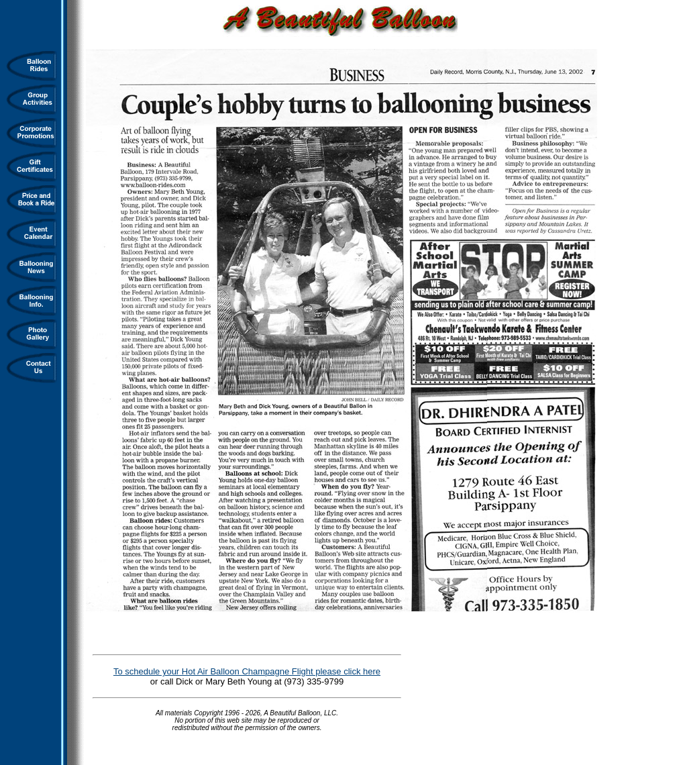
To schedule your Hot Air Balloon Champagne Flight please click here (246, 671)
